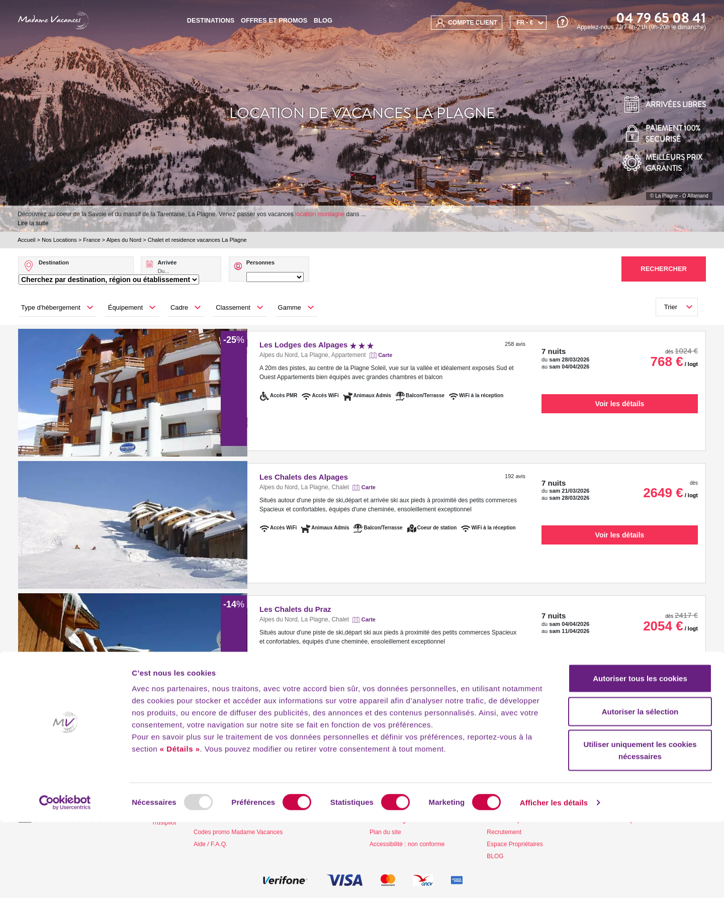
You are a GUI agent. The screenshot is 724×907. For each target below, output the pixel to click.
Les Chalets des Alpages (303, 477)
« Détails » (180, 833)
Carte (385, 355)
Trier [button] (670, 307)
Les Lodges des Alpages (316, 344)
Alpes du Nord (123, 240)
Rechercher (664, 269)
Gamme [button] (289, 307)
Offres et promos (274, 20)
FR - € (524, 22)
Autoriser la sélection (640, 796)
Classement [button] (233, 307)
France (91, 240)
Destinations (210, 20)
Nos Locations (59, 240)
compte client (466, 23)
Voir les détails (620, 404)
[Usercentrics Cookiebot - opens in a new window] (65, 887)
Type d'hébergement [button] (50, 307)
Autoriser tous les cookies (640, 763)
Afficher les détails (554, 887)
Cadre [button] (179, 307)
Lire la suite (33, 223)
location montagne (319, 214)
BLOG (323, 20)
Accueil (26, 240)
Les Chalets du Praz (295, 609)
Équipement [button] (125, 307)
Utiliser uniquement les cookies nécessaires (639, 835)
